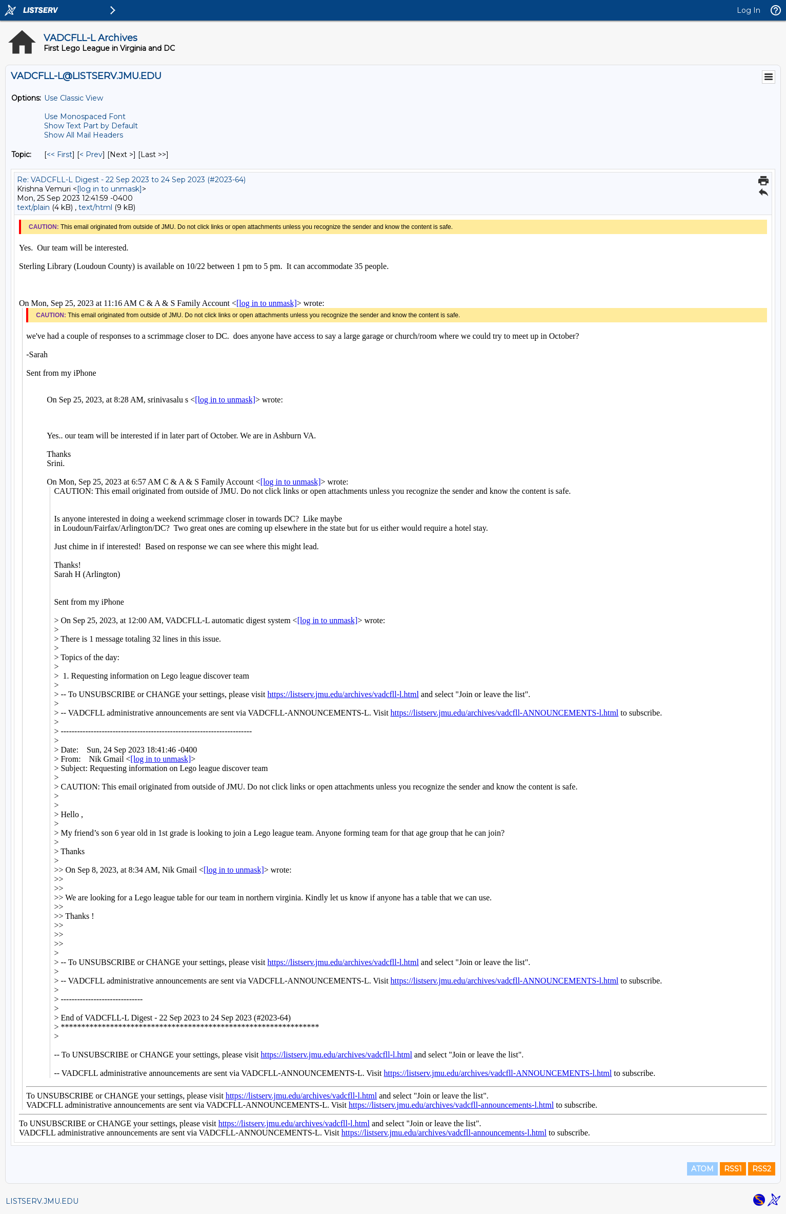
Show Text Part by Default (91, 125)
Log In (748, 10)
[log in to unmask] (109, 189)
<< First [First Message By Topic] (59, 154)
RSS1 (733, 1168)
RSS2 (761, 1168)
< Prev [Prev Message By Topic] (91, 154)
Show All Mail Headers (83, 135)
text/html (95, 207)
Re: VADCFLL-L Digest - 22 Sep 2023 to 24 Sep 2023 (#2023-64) (131, 179)
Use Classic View (73, 98)
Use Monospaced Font (85, 116)
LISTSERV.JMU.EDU (42, 1201)
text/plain (33, 207)
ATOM (702, 1168)
